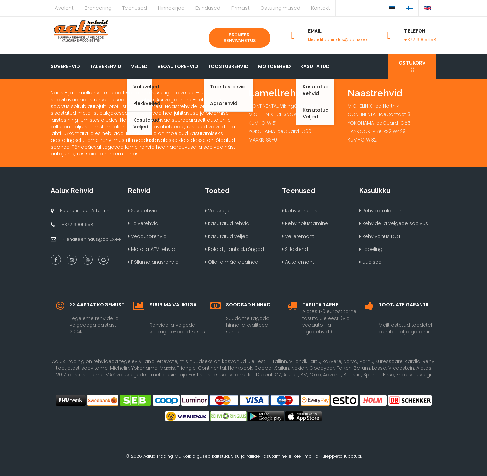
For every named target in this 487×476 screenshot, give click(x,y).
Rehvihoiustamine (305, 223)
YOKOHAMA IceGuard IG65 (379, 123)
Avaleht (64, 8)
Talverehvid (105, 66)
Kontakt (320, 8)
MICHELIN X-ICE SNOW (273, 114)
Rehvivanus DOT (380, 236)
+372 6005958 (420, 39)
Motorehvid (274, 66)
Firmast (240, 8)
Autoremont (298, 262)
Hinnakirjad (171, 8)
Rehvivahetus (299, 210)
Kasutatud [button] (315, 66)
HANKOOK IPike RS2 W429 (377, 131)
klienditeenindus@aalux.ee (337, 39)
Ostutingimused (280, 8)
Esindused (208, 8)
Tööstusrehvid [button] (228, 66)
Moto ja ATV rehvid (151, 249)
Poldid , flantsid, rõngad (234, 249)
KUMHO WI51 (263, 123)
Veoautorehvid (177, 66)
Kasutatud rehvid (227, 223)
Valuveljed (219, 210)
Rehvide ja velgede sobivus (393, 223)
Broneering (98, 8)
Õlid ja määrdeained (231, 262)
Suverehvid (65, 66)
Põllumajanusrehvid (153, 262)
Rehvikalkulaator (380, 210)
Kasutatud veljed (227, 236)
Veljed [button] (139, 66)
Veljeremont (298, 236)
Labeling (370, 249)
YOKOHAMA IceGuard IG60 (280, 131)
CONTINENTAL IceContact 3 (379, 114)
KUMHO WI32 (362, 139)
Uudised (370, 262)
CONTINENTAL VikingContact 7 (283, 106)
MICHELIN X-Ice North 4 (374, 106)
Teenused (134, 8)
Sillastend (295, 249)
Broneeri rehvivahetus (240, 38)
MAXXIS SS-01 (263, 139)
